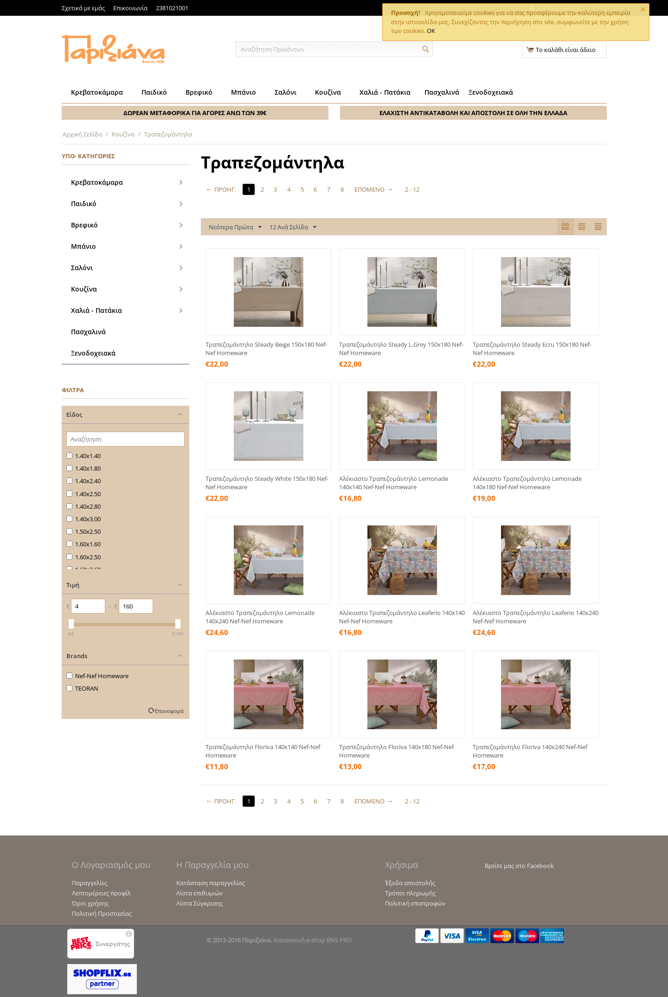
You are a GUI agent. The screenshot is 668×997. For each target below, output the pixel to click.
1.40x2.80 (83, 506)
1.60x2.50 (83, 557)
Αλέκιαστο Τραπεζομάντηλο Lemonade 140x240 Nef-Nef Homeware (260, 617)
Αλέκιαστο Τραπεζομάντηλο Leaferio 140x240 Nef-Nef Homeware (535, 617)
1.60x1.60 (83, 544)
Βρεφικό (199, 92)
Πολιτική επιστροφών (415, 903)
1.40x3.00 (83, 519)
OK (431, 30)
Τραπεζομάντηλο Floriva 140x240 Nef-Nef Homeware (530, 751)
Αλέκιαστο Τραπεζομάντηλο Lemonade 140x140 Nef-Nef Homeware (393, 482)
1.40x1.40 (83, 456)
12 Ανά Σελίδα (293, 227)
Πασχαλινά (441, 92)
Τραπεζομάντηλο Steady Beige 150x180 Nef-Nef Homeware (266, 348)
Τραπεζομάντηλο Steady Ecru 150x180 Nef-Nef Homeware (532, 348)
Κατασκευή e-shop (299, 940)
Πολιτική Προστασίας (102, 913)
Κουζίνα (328, 92)
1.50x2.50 (83, 531)
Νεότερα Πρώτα (235, 227)
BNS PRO (339, 940)
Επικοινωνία (130, 8)
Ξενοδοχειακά (491, 92)
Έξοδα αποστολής (410, 883)
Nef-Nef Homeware (97, 676)
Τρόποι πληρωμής (410, 893)
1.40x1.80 (83, 468)
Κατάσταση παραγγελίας (210, 883)
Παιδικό (154, 92)
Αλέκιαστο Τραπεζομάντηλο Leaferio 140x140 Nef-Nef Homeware (402, 617)
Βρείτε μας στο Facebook (519, 865)
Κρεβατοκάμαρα (97, 92)
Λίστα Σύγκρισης (199, 903)
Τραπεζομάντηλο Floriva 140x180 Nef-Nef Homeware (396, 751)
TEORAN (82, 688)
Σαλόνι (285, 92)
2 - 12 (413, 189)
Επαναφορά (169, 710)
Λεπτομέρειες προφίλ (101, 893)
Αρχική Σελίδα (82, 134)
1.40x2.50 (83, 494)
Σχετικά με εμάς (83, 8)
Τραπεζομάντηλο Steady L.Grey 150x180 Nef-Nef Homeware (401, 348)
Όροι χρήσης (90, 903)
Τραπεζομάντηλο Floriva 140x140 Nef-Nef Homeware (263, 751)
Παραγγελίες (89, 883)
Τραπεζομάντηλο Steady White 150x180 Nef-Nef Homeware (267, 482)
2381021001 (172, 8)
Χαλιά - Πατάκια (385, 92)
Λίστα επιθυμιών (199, 893)
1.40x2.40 (83, 481)
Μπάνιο (243, 92)
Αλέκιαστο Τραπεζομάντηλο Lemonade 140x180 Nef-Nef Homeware (527, 482)
